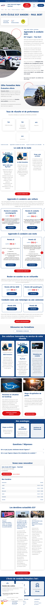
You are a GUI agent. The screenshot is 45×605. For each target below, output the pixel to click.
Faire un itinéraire (16, 474)
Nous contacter (26, 5)
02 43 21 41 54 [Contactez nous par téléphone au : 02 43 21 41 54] (5, 470)
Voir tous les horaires (15, 22)
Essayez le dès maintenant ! (22, 321)
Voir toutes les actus (22, 573)
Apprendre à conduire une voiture (17, 144)
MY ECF (34, 5)
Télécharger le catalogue (22, 331)
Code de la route (4, 144)
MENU (41, 5)
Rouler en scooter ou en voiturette (33, 144)
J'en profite (11, 227)
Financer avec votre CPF (22, 270)
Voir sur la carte (6, 22)
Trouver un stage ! (30, 417)
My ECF (24, 601)
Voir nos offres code (22, 193)
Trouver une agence (37, 602)
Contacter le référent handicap (11, 415)
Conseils (24, 602)
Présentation (36, 601)
